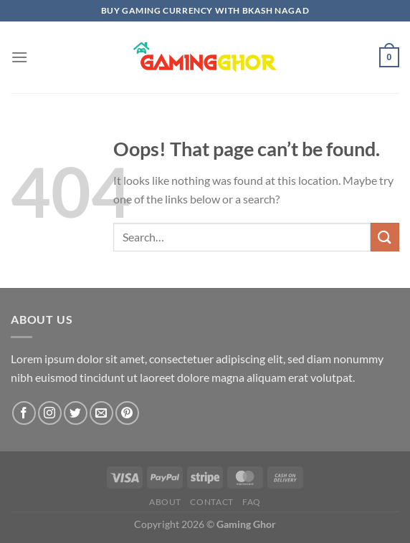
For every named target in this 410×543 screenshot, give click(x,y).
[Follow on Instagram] (50, 413)
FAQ (251, 501)
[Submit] (385, 237)
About (165, 501)
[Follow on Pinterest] (127, 413)
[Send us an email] (101, 413)
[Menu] (19, 57)
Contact (211, 501)
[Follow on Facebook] (24, 413)
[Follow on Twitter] (75, 413)
